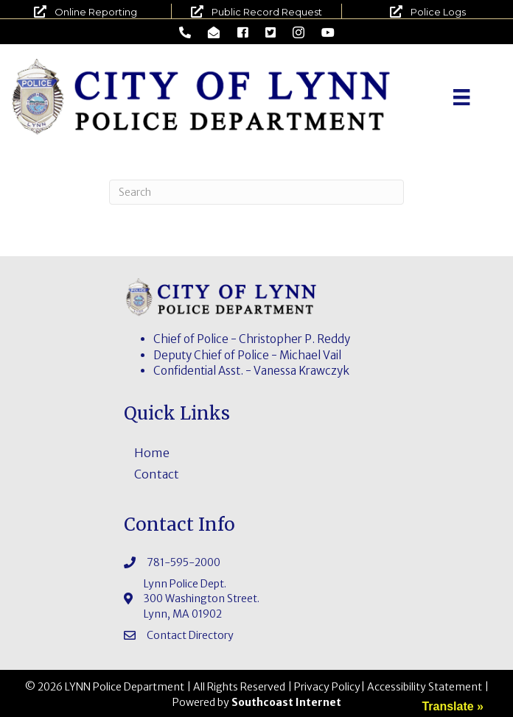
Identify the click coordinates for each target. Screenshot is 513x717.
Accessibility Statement (424, 686)
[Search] (256, 192)
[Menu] (461, 97)
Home (152, 452)
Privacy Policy (327, 686)
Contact (156, 474)
